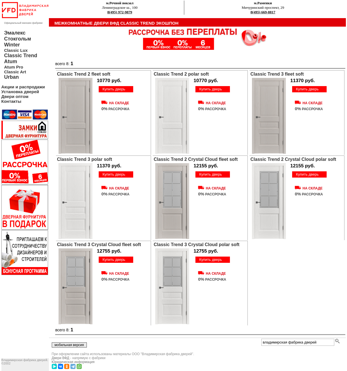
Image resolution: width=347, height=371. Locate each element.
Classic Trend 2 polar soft (181, 74)
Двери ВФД (60, 358)
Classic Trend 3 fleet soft (277, 74)
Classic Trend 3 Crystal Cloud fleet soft (99, 244)
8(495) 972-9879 (119, 12)
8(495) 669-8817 (263, 12)
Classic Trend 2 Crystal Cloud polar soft (293, 159)
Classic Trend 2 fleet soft (84, 74)
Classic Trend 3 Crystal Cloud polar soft (197, 244)
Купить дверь (113, 89)
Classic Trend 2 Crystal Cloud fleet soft (196, 159)
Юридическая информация (73, 362)
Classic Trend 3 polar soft (84, 159)
